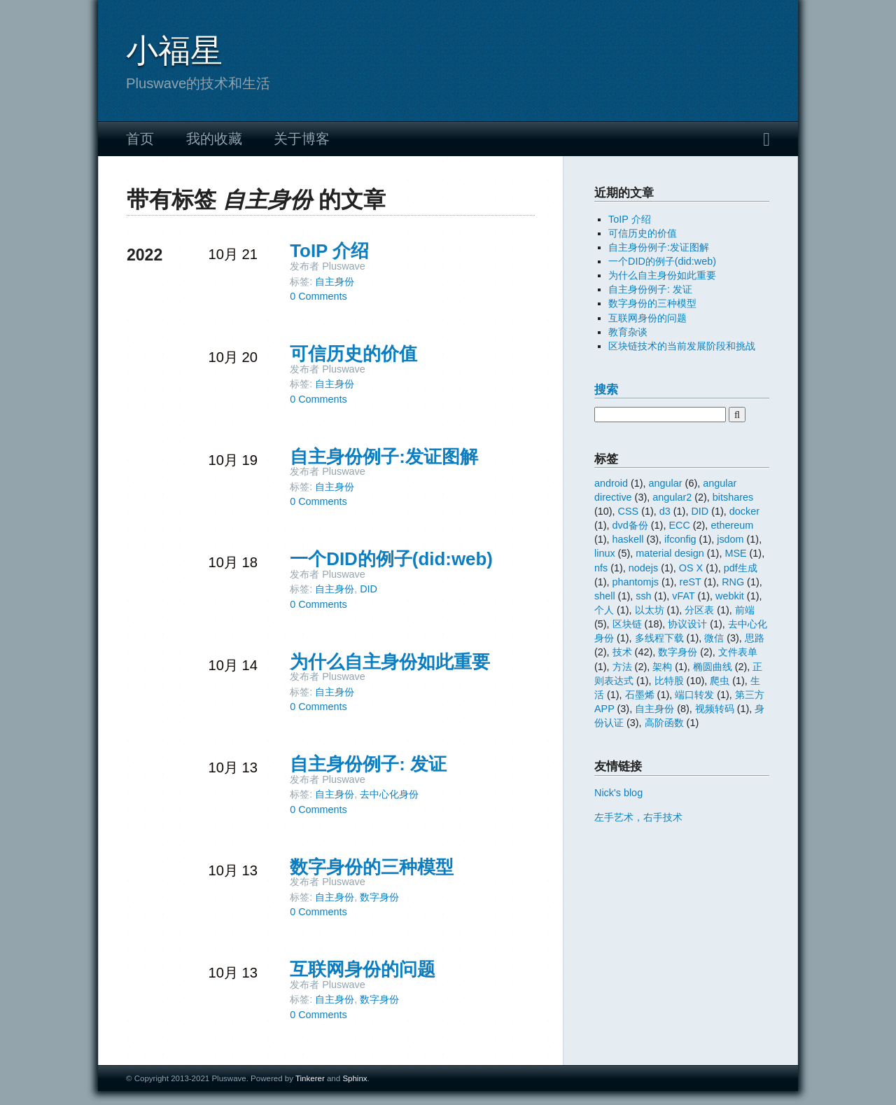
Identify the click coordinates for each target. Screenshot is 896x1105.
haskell (628, 539)
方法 (622, 666)
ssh (643, 596)
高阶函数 (664, 722)
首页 (140, 138)
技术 (622, 652)
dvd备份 (630, 525)
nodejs (643, 568)
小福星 (174, 50)
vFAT (683, 596)
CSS (628, 511)
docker (744, 511)
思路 (754, 638)
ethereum (731, 525)
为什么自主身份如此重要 (390, 662)
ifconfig (680, 539)
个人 (604, 610)
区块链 (627, 624)
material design (670, 553)
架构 (662, 666)
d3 (665, 511)
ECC (679, 525)
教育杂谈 (628, 332)
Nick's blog (618, 792)
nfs (601, 568)
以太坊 (649, 610)
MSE (735, 553)
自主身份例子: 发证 (368, 764)
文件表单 (737, 652)
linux (604, 553)
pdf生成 (740, 568)
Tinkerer (310, 1078)
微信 (714, 638)
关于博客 (302, 138)
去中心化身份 (389, 794)
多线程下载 (659, 638)
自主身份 (334, 281)
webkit (729, 596)
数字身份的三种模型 (372, 867)
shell (604, 596)
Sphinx (354, 1078)
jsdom (730, 539)
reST (690, 582)
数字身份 (379, 897)
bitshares (733, 497)
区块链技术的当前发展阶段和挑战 (681, 346)
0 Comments (318, 296)
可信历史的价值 (353, 353)
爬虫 (719, 680)
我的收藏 (214, 138)
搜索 (606, 389)
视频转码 (714, 708)
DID (368, 589)
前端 (745, 610)
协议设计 (687, 624)
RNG (733, 582)
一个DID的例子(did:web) (391, 559)
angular (665, 483)
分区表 (699, 610)
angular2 (672, 497)
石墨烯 (639, 694)
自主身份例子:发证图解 (384, 456)
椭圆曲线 (712, 666)
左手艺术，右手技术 (638, 817)
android (611, 483)
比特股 (669, 680)
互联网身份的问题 (362, 969)
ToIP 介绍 (329, 250)
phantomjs (635, 582)
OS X (691, 568)
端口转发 (694, 694)
